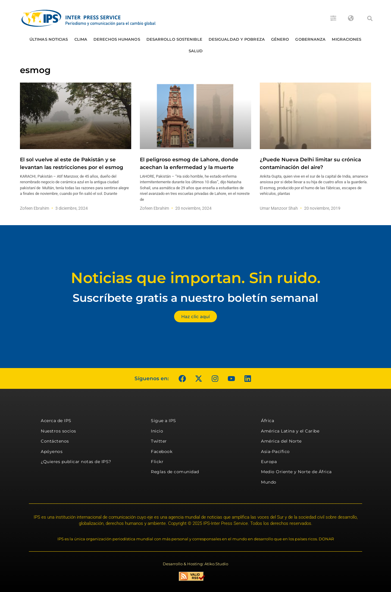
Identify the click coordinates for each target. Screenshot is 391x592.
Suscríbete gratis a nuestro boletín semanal (195, 297)
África (267, 420)
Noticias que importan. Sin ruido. (195, 278)
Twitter (159, 441)
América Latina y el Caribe (290, 431)
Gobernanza (310, 39)
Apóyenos (51, 451)
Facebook (161, 451)
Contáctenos (55, 441)
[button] (369, 18)
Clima (80, 39)
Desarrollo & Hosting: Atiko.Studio (195, 563)
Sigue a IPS (163, 420)
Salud (196, 50)
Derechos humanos (116, 39)
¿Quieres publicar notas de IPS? (76, 461)
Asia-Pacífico (275, 451)
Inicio (157, 431)
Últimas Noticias (48, 39)
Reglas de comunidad (175, 471)
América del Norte (281, 441)
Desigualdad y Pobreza (237, 39)
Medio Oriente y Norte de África (296, 471)
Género (280, 39)
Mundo (268, 482)
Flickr (157, 461)
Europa (269, 461)
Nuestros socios (58, 431)
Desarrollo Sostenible (174, 39)
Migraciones (346, 39)
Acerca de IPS (56, 420)
